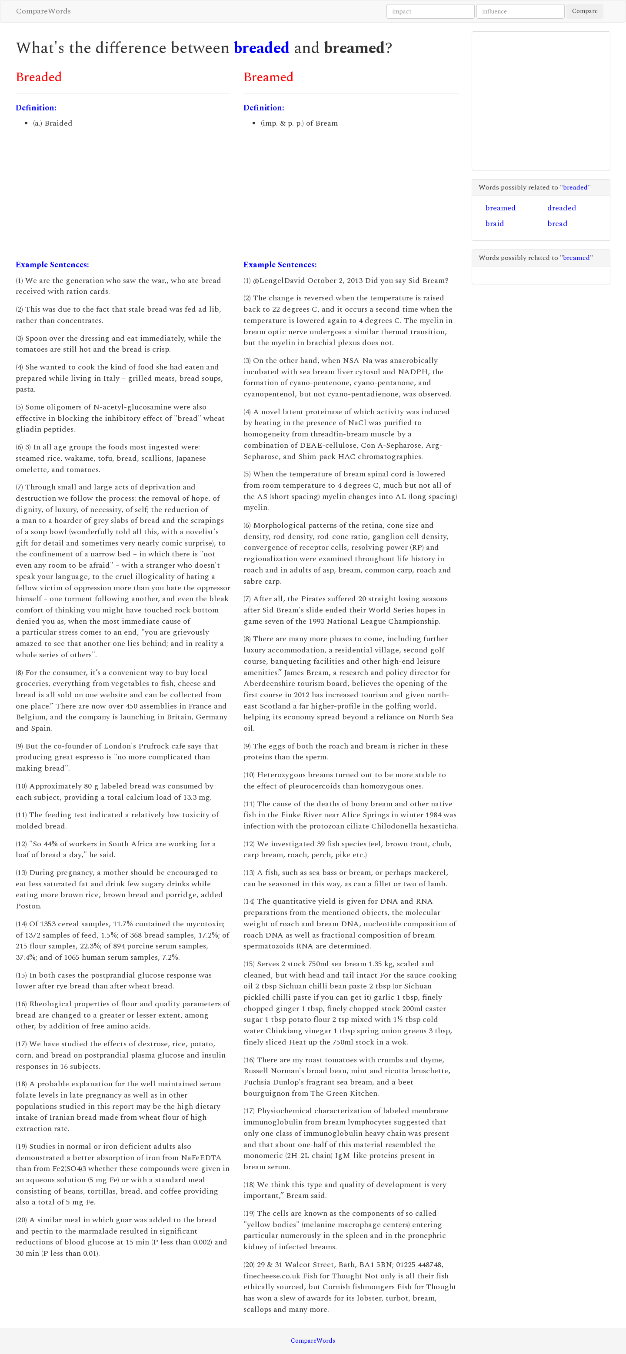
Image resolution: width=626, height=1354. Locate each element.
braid (494, 224)
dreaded (561, 208)
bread (557, 224)
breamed (500, 208)
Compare (585, 11)
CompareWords (43, 11)
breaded (261, 48)
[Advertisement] (123, 194)
